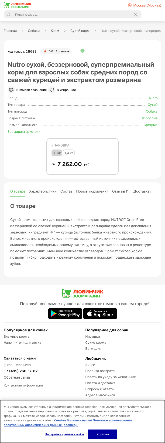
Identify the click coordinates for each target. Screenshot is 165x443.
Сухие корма (95, 342)
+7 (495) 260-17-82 (21, 371)
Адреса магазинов (100, 395)
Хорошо (102, 434)
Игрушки (92, 336)
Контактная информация (23, 385)
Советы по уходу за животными (110, 377)
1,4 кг (69, 153)
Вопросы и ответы (99, 389)
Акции (90, 365)
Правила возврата (100, 371)
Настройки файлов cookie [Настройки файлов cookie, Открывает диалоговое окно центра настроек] (64, 434)
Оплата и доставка (100, 383)
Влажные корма (16, 336)
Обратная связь (17, 377)
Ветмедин (93, 348)
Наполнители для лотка (22, 342)
